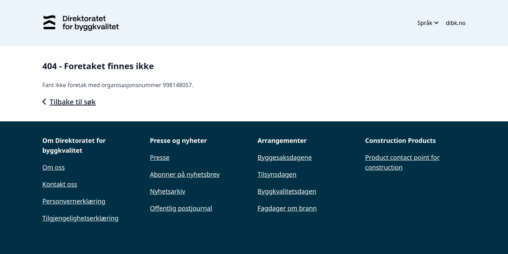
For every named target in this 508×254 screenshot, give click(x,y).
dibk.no (456, 23)
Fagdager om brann (287, 208)
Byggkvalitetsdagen (287, 191)
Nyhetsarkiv (167, 191)
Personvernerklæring (73, 201)
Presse (160, 157)
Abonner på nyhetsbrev (185, 174)
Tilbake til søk (69, 102)
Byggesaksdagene (285, 157)
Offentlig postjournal (181, 208)
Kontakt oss (59, 184)
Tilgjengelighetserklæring (80, 218)
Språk (428, 23)
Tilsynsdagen (277, 174)
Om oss (53, 167)
